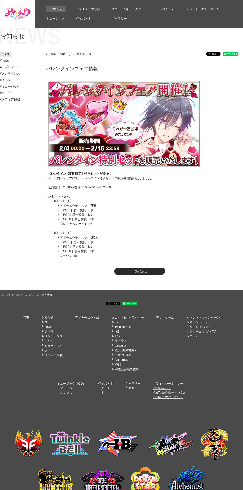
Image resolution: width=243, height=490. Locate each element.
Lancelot (120, 345)
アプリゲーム (165, 317)
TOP (3, 294)
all (45, 322)
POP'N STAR (124, 355)
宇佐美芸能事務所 (127, 369)
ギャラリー (132, 383)
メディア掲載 (53, 355)
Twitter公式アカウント (168, 397)
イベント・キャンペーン (203, 317)
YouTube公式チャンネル (169, 392)
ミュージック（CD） (71, 383)
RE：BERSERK (125, 350)
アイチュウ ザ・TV (203, 331)
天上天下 (121, 341)
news (47, 326)
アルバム (66, 388)
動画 (132, 388)
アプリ (49, 331)
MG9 (118, 364)
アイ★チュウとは (87, 317)
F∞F (118, 322)
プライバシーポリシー (168, 383)
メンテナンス (53, 336)
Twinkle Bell (123, 326)
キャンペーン (199, 322)
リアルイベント (200, 326)
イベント (50, 341)
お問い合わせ (162, 388)
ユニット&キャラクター (127, 317)
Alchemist (121, 359)
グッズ (49, 350)
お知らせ (14, 294)
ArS (117, 336)
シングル (66, 392)
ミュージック (53, 345)
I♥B (117, 331)
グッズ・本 (105, 383)
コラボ (194, 336)
